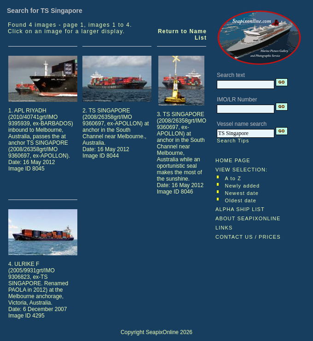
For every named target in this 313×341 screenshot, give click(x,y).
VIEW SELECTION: (241, 169)
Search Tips (233, 140)
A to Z (233, 178)
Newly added (242, 185)
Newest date (242, 193)
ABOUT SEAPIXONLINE (247, 218)
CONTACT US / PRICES (248, 237)
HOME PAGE (232, 160)
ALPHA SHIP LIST (240, 209)
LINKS (223, 227)
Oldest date (240, 200)
